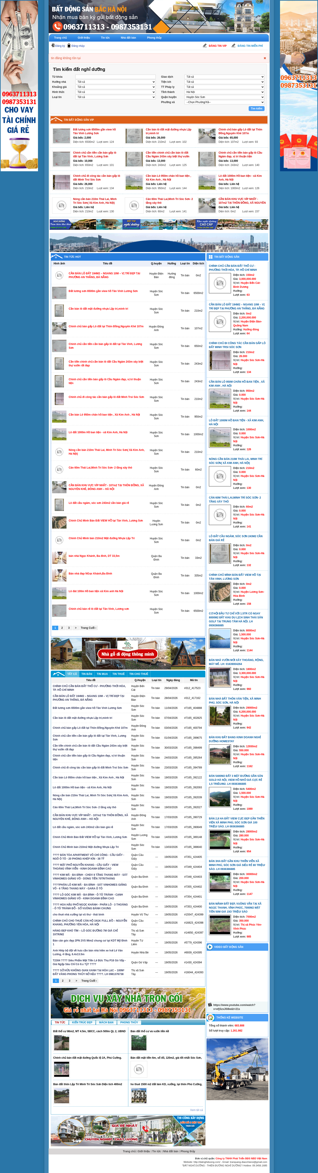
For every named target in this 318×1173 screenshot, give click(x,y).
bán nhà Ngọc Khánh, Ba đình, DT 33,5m (94, 555)
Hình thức (58, 92)
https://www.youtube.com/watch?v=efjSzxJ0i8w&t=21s (234, 1007)
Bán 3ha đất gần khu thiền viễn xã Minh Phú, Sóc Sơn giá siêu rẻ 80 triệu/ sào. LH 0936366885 (237, 865)
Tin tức (105, 37)
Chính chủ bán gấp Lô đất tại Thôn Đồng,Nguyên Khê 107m (106, 326)
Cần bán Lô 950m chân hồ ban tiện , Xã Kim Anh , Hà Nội (104, 414)
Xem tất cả (196, 1110)
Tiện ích (166, 81)
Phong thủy (154, 37)
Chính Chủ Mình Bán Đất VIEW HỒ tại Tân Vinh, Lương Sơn (106, 520)
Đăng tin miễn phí (250, 45)
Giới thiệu (84, 37)
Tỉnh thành (168, 92)
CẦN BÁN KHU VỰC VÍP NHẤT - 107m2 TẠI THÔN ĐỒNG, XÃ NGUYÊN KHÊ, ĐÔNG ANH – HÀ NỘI (242, 203)
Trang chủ (60, 37)
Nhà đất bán (128, 37)
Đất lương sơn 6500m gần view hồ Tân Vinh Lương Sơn (103, 291)
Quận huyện (169, 97)
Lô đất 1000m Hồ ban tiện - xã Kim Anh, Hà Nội (98, 432)
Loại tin (57, 97)
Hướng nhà (59, 81)
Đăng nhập (78, 45)
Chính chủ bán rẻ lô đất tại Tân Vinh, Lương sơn (99, 608)
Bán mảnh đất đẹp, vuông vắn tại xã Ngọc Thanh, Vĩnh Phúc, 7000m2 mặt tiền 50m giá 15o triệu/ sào (235, 907)
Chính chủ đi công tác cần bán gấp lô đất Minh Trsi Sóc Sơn (106, 397)
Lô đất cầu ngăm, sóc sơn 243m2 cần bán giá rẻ (99, 503)
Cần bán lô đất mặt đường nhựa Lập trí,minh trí (98, 308)
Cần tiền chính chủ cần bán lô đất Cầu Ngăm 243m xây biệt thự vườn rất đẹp (167, 156)
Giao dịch (167, 76)
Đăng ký (60, 45)
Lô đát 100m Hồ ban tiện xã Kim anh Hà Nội (96, 591)
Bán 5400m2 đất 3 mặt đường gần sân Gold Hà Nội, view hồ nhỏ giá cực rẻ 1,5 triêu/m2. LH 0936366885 (236, 779)
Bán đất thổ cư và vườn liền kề (150, 1031)
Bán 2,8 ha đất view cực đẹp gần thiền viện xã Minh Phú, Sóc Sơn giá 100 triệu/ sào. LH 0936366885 (237, 822)
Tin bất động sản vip (79, 119)
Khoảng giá (59, 86)
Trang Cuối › (88, 627)
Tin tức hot (72, 256)
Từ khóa (57, 76)
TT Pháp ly (168, 86)
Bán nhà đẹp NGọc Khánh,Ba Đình (90, 573)
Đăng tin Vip (218, 45)
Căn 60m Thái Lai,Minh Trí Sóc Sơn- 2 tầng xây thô (100, 467)
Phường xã (168, 102)
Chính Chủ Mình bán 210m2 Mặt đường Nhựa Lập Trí (102, 538)
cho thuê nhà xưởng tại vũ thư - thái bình (78, 914)
